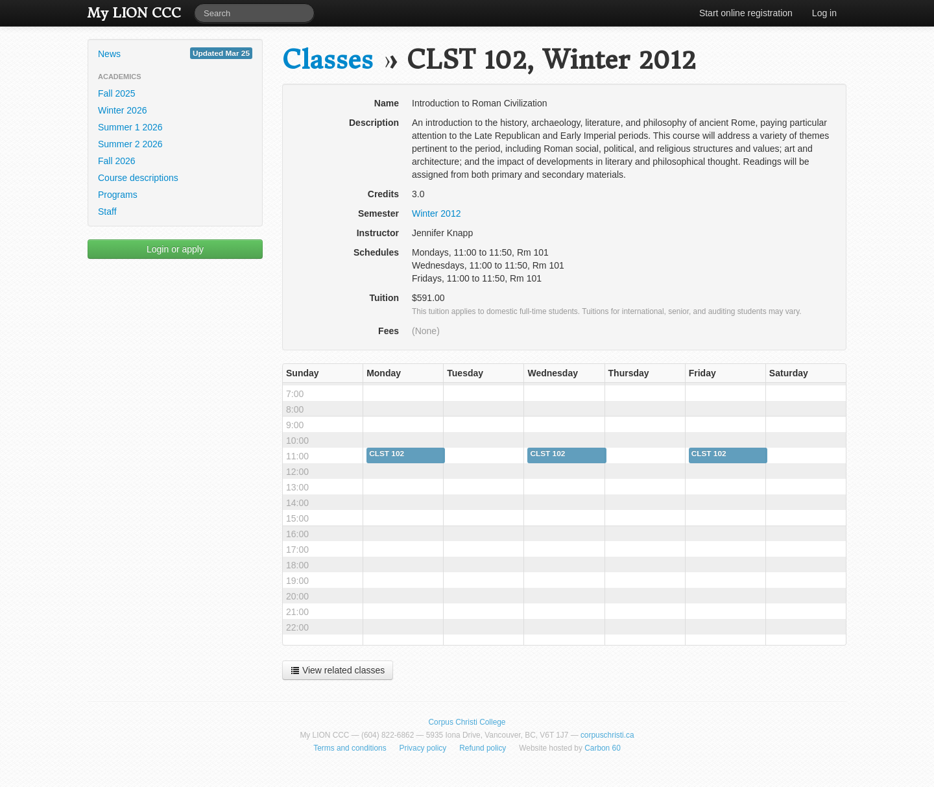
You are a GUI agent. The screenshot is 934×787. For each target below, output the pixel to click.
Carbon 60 (602, 748)
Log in (824, 13)
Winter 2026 (122, 110)
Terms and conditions (349, 748)
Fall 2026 (117, 161)
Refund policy (482, 748)
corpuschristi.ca (607, 735)
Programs (118, 194)
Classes (327, 60)
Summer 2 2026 (130, 144)
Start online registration (746, 13)
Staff (107, 211)
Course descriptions (138, 178)
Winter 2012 (436, 213)
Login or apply (175, 249)
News (175, 53)
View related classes (338, 670)
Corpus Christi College (467, 722)
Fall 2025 (117, 93)
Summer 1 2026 (130, 127)
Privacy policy (423, 748)
